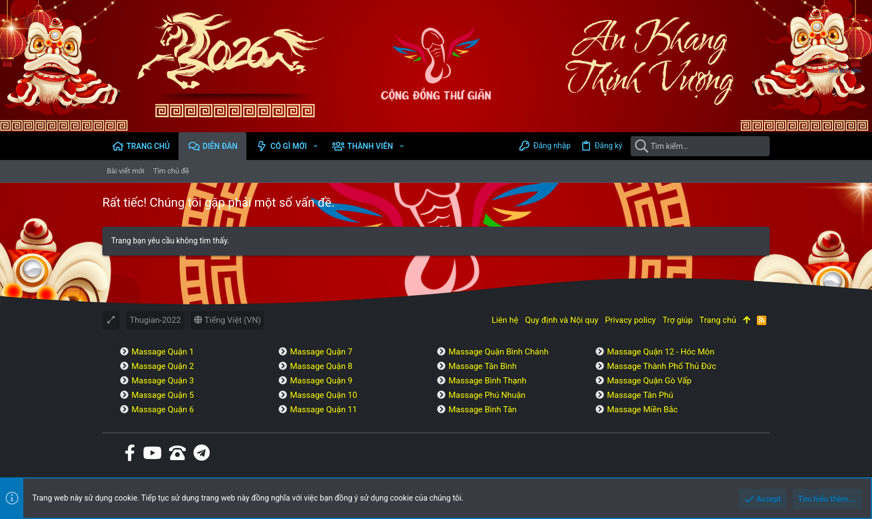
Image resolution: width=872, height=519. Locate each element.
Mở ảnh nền (845, 70)
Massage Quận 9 (321, 381)
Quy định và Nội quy (561, 320)
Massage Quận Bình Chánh (498, 352)
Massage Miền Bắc (642, 410)
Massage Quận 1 (162, 352)
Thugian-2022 (155, 320)
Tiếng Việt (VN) (227, 320)
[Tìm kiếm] (700, 146)
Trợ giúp (677, 320)
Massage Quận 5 (162, 395)
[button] (315, 146)
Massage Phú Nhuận (486, 395)
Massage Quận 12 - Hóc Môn (660, 352)
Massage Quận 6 (162, 410)
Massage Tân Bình (482, 366)
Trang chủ (718, 320)
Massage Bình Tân (482, 410)
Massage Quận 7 (321, 352)
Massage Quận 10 (323, 395)
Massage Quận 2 (162, 366)
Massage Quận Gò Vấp (649, 381)
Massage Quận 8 (321, 366)
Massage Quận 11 (323, 410)
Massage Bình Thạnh (487, 381)
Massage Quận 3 (162, 381)
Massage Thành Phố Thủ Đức (661, 366)
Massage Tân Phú (640, 395)
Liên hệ (505, 320)
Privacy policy (630, 320)
